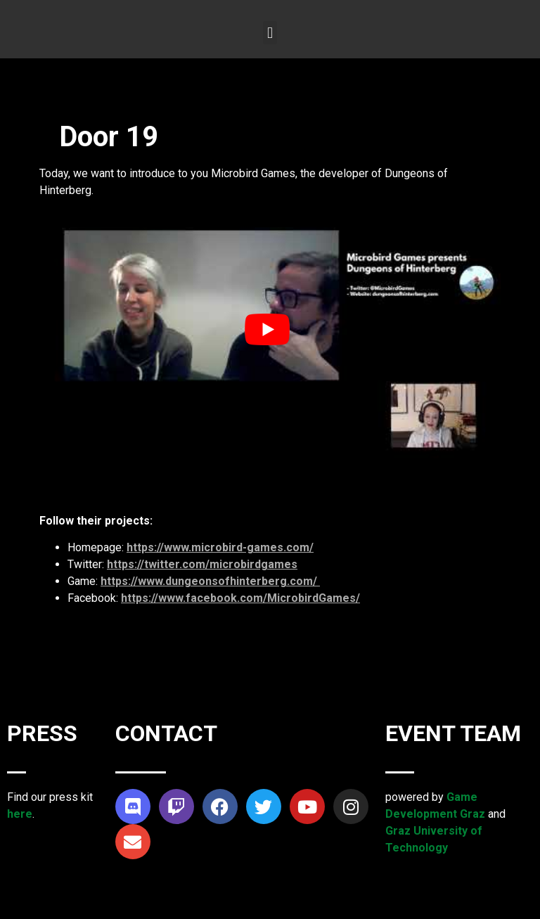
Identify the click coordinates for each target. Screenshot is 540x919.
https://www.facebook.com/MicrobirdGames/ (240, 598)
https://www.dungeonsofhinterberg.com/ (210, 581)
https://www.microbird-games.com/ (220, 547)
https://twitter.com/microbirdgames (202, 564)
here (19, 814)
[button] (269, 32)
